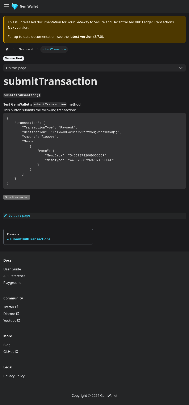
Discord (11, 313)
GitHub (10, 351)
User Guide (12, 269)
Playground (12, 282)
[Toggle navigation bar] (6, 6)
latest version (81, 36)
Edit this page (16, 215)
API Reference (14, 276)
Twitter (10, 307)
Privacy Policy (14, 376)
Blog (6, 345)
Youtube (11, 320)
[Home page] (7, 49)
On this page (16, 68)
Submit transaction (16, 197)
